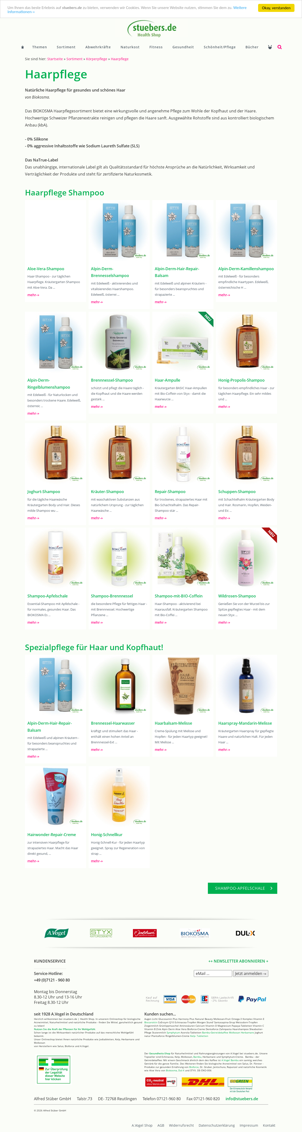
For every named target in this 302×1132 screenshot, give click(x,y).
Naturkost (130, 47)
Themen (39, 47)
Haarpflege (120, 59)
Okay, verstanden (276, 7)
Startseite (55, 59)
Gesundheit (183, 47)
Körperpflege (96, 59)
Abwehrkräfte (98, 47)
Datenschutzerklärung (217, 1125)
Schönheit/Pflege (220, 47)
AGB (160, 1125)
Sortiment (66, 47)
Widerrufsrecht (181, 1125)
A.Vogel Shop (142, 1125)
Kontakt (269, 1125)
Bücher (252, 47)
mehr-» (33, 295)
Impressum (249, 1125)
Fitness (156, 47)
